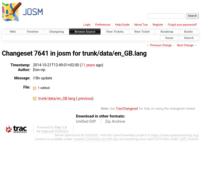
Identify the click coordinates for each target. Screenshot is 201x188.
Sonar (169, 37)
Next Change (185, 45)
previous (84, 98)
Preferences (102, 24)
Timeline (32, 31)
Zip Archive (115, 121)
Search (189, 37)
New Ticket (142, 31)
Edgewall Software (54, 131)
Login (87, 24)
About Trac (141, 24)
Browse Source (85, 31)
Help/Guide (122, 24)
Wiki (13, 31)
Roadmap (167, 31)
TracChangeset (127, 108)
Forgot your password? (182, 24)
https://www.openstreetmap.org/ (175, 135)
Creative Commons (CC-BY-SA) (96, 139)
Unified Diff (86, 121)
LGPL (183, 139)
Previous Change (161, 45)
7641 (41, 53)
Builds (188, 31)
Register (158, 24)
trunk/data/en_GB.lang (114, 53)
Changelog (56, 31)
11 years (88, 65)
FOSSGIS (91, 135)
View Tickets (115, 31)
